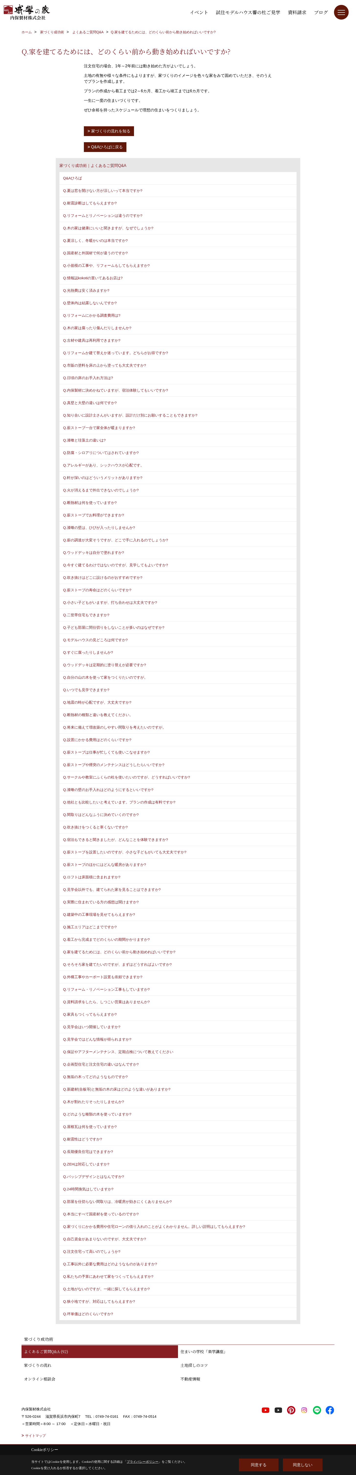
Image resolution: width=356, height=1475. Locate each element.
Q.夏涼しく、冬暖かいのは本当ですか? (95, 240)
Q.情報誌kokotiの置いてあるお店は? (92, 278)
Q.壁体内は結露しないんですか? (90, 303)
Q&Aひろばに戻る (107, 147)
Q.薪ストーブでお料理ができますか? (93, 515)
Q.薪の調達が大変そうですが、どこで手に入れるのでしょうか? (115, 540)
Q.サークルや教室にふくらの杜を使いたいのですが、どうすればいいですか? (126, 777)
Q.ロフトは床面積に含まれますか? (91, 877)
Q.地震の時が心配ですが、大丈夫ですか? (97, 702)
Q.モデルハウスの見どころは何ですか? (95, 640)
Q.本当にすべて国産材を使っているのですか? (101, 1214)
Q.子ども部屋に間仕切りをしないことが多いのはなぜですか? (113, 627)
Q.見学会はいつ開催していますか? (91, 1027)
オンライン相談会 (39, 1379)
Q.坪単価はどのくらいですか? (88, 1314)
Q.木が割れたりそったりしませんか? (93, 1102)
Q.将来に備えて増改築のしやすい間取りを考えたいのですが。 (114, 727)
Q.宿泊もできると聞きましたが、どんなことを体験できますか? (115, 839)
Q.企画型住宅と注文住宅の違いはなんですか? (101, 1064)
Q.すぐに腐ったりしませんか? (88, 652)
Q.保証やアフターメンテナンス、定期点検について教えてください (118, 1052)
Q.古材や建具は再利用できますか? (91, 340)
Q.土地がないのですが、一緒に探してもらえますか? (106, 1289)
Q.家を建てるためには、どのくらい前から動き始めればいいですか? (119, 952)
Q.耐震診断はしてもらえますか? (90, 203)
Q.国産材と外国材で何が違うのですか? (95, 253)
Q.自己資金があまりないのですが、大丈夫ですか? (104, 1239)
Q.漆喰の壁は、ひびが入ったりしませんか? (99, 527)
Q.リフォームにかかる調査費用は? (91, 315)
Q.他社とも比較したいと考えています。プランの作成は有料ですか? (119, 802)
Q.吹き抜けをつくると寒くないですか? (95, 827)
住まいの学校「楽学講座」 (203, 1351)
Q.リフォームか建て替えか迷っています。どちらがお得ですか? (115, 353)
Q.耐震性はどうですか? (82, 1139)
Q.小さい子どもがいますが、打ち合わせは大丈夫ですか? (110, 602)
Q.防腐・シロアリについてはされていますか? (101, 453)
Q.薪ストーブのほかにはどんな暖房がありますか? (104, 864)
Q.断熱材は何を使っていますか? (90, 502)
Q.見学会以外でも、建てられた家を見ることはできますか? (112, 889)
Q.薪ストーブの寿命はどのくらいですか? (97, 590)
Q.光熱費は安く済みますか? (86, 290)
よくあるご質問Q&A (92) (46, 1351)
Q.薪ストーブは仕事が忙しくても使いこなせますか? (106, 752)
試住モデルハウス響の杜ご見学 (248, 12)
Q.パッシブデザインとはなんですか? (93, 1176)
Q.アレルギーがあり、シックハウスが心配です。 (103, 465)
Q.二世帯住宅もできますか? (86, 615)
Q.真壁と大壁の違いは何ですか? (90, 403)
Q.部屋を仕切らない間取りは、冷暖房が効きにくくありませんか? (117, 1201)
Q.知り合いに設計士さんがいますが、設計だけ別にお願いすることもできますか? (130, 415)
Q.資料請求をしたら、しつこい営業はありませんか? (106, 1002)
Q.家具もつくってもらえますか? (90, 1014)
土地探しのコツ (194, 1365)
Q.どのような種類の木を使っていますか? (97, 1114)
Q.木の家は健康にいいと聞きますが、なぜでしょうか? (108, 228)
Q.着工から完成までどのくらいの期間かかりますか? (106, 939)
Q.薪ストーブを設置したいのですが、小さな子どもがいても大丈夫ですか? (124, 852)
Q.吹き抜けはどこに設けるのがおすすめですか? (102, 577)
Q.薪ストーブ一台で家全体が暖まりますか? (99, 428)
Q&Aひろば (72, 178)
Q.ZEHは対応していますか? (86, 1164)
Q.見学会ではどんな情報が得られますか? (97, 1039)
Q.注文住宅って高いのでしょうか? (91, 1251)
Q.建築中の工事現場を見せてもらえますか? (99, 914)
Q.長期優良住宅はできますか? (88, 1152)
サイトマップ (35, 1436)
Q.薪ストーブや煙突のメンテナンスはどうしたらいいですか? (113, 765)
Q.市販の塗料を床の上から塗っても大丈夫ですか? (104, 365)
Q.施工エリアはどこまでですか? (90, 927)
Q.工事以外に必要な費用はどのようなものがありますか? (110, 1264)
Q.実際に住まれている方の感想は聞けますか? (101, 902)
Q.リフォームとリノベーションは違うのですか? (102, 215)
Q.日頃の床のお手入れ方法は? (88, 378)
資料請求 (297, 12)
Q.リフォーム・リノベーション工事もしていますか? (106, 989)
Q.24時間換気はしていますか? (88, 1189)
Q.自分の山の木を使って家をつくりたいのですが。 (105, 677)
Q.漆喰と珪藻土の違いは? (84, 440)
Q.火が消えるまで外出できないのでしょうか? (101, 490)
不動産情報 (190, 1379)
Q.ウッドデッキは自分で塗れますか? (93, 552)
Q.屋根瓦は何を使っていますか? (90, 1127)
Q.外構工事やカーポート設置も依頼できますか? (102, 977)
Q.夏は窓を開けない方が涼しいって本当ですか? (102, 190)
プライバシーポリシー (142, 1461)
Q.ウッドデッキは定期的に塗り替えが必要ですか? (104, 665)
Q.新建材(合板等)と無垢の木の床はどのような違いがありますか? (116, 1089)
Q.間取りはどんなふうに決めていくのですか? (101, 815)
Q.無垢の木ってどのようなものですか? (95, 1077)
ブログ (321, 12)
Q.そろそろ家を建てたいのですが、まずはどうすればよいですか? (117, 964)
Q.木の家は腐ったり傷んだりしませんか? (97, 328)
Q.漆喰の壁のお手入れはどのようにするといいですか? (108, 790)
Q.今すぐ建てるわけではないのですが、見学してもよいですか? (115, 565)
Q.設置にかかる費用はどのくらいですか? (97, 740)
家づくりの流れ (37, 1365)
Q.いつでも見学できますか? (86, 690)
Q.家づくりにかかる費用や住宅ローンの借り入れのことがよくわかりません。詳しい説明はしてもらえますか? (154, 1226)
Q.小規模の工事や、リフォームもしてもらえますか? (106, 265)
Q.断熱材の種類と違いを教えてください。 (98, 715)
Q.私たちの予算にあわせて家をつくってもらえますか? (108, 1276)
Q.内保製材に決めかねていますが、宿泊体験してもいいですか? (115, 390)
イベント (199, 12)
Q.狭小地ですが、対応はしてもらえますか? (99, 1301)
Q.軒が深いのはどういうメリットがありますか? (102, 478)
